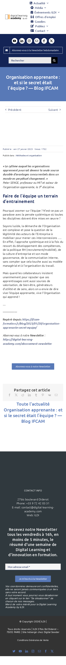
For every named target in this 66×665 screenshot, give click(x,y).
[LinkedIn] (29, 395)
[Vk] (49, 395)
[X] (16, 395)
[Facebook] (9, 395)
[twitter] (51, 41)
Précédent (14, 109)
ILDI (36, 515)
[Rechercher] (30, 60)
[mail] (37, 41)
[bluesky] (13, 651)
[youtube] (14, 41)
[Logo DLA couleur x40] (16, 16)
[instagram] (29, 41)
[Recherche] (54, 60)
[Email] (56, 395)
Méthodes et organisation (29, 155)
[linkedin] (22, 41)
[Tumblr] (36, 395)
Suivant (53, 109)
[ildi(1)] (33, 458)
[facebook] (44, 41)
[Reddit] (23, 395)
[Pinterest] (43, 395)
